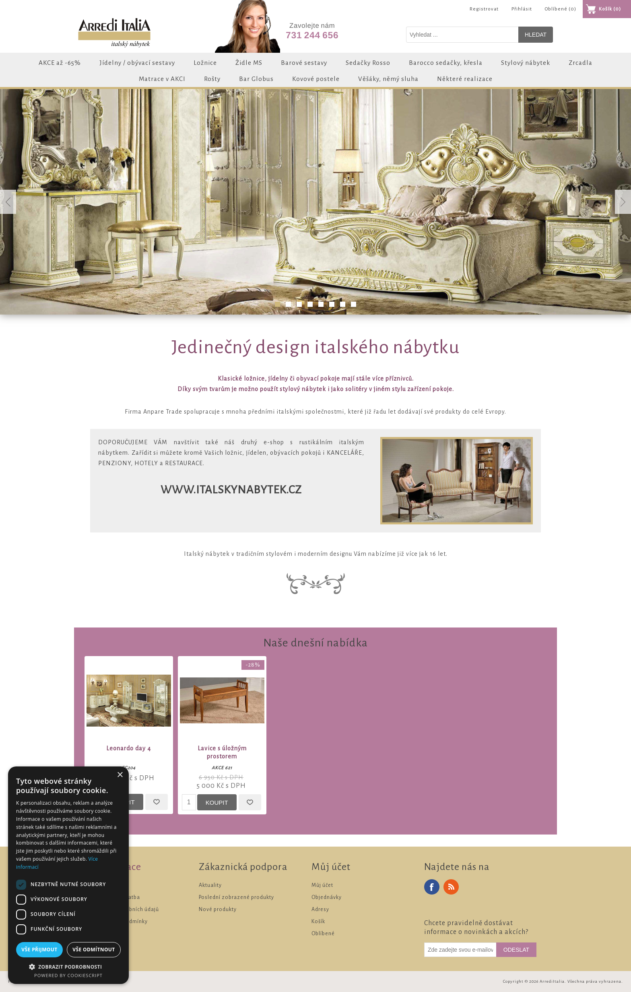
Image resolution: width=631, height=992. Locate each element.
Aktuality (210, 885)
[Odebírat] (460, 949)
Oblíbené (323, 933)
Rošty (212, 78)
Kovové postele (316, 78)
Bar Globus (256, 78)
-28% (252, 665)
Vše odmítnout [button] (93, 949)
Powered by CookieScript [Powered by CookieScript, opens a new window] (68, 975)
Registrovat (484, 9)
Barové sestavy (304, 62)
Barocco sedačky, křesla (446, 62)
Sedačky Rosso (368, 62)
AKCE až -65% (60, 62)
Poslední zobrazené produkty (236, 897)
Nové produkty (218, 909)
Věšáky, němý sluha (388, 78)
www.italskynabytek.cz (231, 490)
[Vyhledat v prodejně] (462, 35)
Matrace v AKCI (162, 78)
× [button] (120, 775)
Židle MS (248, 62)
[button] (68, 966)
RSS (451, 887)
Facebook (431, 887)
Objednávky (326, 897)
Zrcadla (580, 62)
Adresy (320, 909)
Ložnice (205, 62)
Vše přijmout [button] (39, 949)
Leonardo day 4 (128, 748)
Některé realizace (465, 78)
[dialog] (68, 875)
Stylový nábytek (525, 62)
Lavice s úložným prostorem (222, 752)
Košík (318, 921)
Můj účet (322, 885)
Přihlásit (521, 9)
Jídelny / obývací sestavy (137, 62)
